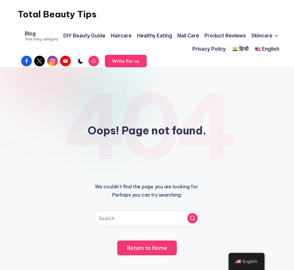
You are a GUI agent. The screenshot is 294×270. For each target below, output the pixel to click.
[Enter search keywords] (147, 218)
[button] (126, 61)
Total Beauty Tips (57, 14)
